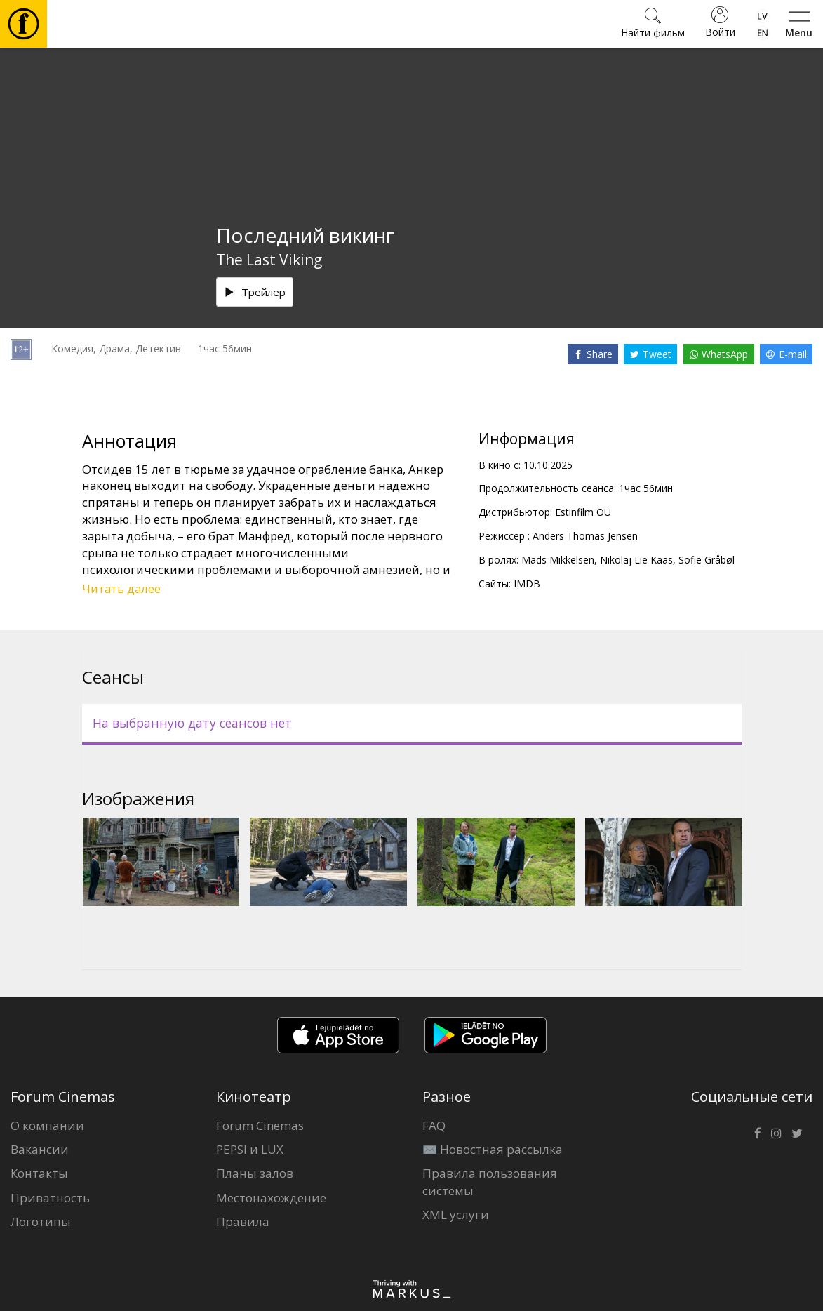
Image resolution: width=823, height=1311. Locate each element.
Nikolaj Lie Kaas (636, 559)
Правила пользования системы (489, 1181)
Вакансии (40, 1149)
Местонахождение (271, 1198)
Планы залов (254, 1173)
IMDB (527, 583)
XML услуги (455, 1214)
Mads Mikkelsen (557, 559)
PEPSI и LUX (249, 1149)
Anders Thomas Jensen (585, 536)
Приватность (50, 1198)
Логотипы (41, 1221)
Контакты (39, 1173)
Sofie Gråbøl (706, 559)
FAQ (434, 1125)
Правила (242, 1221)
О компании (47, 1125)
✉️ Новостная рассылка (492, 1149)
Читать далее (121, 588)
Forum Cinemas (260, 1125)
